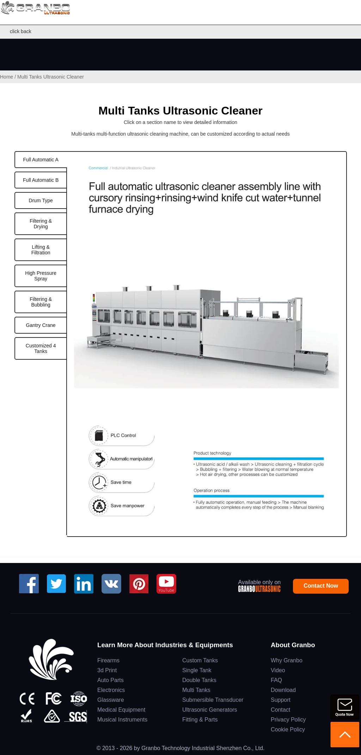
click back (17, 32)
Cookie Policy (288, 729)
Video (278, 670)
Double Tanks (199, 680)
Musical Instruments (122, 720)
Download (283, 690)
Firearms (108, 660)
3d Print (107, 670)
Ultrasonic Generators (209, 710)
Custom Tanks (200, 660)
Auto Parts (110, 680)
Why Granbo (286, 660)
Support (280, 700)
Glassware (110, 700)
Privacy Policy (288, 720)
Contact (280, 710)
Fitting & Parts (200, 720)
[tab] (40, 159)
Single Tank (196, 670)
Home (6, 77)
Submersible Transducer (212, 700)
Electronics (111, 690)
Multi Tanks (196, 690)
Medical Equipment (121, 710)
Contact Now (321, 586)
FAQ (276, 680)
